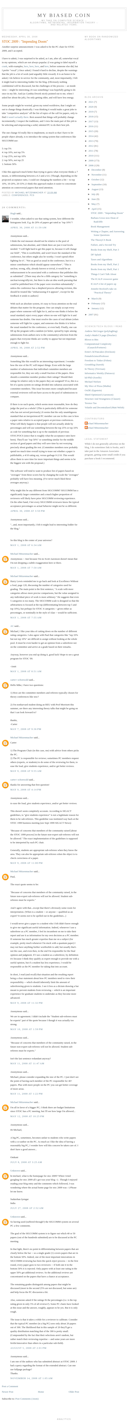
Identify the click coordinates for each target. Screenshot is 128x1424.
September (97, 184)
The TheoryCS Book (101, 239)
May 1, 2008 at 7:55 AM (26, 617)
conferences (20, 195)
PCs (32, 195)
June (94, 199)
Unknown (15, 1170)
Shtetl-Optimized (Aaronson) (99, 394)
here (26, 66)
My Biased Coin (64, 15)
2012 (91, 145)
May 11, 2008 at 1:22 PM (26, 1093)
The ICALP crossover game (104, 279)
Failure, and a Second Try (103, 244)
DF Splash (96, 254)
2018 (91, 116)
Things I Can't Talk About (103, 274)
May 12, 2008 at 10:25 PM (27, 1116)
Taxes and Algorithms (101, 259)
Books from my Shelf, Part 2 (105, 264)
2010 (91, 155)
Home (41, 1391)
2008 (91, 165)
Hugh (13, 213)
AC (12, 626)
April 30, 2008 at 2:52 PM (27, 347)
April (94, 208)
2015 (91, 131)
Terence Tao (91, 403)
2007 (91, 314)
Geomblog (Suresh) (94, 364)
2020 (91, 106)
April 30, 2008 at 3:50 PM (27, 510)
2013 (91, 141)
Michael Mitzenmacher (21, 553)
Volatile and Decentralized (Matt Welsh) (104, 407)
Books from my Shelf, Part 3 (105, 249)
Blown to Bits (91, 339)
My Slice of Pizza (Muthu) (98, 386)
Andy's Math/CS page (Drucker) (101, 335)
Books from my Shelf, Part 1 (105, 269)
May (94, 204)
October (95, 179)
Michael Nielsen (93, 381)
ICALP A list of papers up (103, 283)
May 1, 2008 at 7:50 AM (26, 567)
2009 (91, 160)
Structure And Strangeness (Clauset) (102, 398)
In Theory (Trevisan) (95, 368)
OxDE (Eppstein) (93, 390)
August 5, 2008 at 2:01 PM (28, 1348)
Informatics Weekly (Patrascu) (99, 373)
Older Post (74, 1391)
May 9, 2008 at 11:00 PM (26, 863)
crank (4, 66)
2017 (91, 121)
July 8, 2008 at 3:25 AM (26, 1162)
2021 (91, 101)
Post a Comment (10, 1386)
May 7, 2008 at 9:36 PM (25, 729)
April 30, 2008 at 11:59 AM (28, 227)
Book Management (100, 226)
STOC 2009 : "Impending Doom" (107, 213)
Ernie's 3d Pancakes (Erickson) (100, 351)
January (95, 308)
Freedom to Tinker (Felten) (98, 360)
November (96, 174)
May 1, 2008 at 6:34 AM (26, 545)
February (96, 303)
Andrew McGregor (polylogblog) (101, 331)
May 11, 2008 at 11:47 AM (27, 1063)
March (94, 298)
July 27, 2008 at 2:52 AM (26, 1208)
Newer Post (7, 1391)
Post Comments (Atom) (27, 1398)
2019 (91, 111)
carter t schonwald (19, 679)
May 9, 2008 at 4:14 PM (25, 789)
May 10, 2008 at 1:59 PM (26, 1029)
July (93, 194)
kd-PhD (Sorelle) (93, 377)
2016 (91, 126)
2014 (91, 136)
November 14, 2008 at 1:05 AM (31, 1378)
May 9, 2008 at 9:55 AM (26, 771)
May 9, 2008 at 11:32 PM (26, 1002)
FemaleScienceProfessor (97, 356)
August (95, 189)
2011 (91, 150)
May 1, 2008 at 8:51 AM (26, 671)
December (96, 169)
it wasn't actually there (17, 117)
